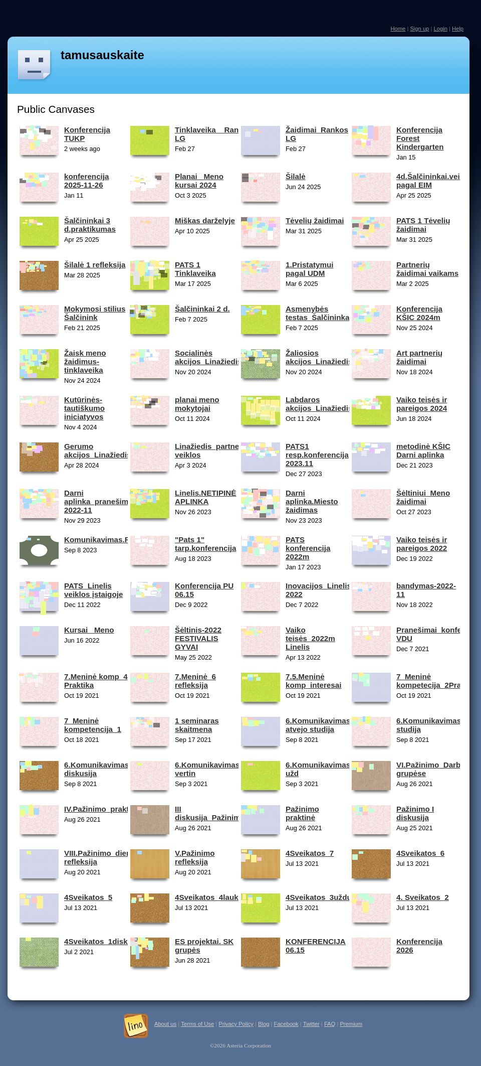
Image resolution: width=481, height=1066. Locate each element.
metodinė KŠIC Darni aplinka (423, 450)
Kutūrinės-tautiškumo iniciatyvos (84, 408)
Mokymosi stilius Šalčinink (94, 313)
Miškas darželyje (205, 220)
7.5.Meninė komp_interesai (313, 680)
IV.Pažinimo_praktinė (102, 809)
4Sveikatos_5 (88, 897)
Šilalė (296, 176)
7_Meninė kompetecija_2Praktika (437, 680)
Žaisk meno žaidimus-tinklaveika (85, 361)
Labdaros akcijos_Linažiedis (319, 403)
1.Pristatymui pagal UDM (309, 268)
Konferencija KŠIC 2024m (419, 313)
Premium (351, 1024)
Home (397, 29)
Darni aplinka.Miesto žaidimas (312, 501)
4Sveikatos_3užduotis (325, 897)
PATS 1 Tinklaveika (195, 268)
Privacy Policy (236, 1024)
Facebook (286, 1024)
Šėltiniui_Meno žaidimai (423, 497)
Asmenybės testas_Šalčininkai (319, 313)
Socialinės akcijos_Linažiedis (208, 357)
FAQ (329, 1024)
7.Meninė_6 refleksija (195, 680)
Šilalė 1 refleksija (94, 264)
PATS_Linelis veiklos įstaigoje (93, 589)
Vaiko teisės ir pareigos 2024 (421, 403)
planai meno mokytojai (197, 403)
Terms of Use (197, 1024)
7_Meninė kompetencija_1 (92, 724)
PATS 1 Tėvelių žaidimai (423, 224)
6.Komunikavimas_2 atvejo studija (322, 724)
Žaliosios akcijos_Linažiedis (319, 357)
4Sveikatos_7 (310, 853)
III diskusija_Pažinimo (210, 813)
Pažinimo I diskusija (415, 813)
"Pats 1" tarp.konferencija (205, 543)
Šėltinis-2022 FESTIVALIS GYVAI (198, 638)
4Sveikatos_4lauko (209, 897)
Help (457, 29)
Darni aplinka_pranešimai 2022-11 (99, 501)
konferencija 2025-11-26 (86, 180)
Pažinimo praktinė (302, 813)
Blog (263, 1024)
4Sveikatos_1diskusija (104, 941)
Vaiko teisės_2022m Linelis (310, 638)
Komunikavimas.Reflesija (110, 539)
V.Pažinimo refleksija (195, 857)
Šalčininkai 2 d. (202, 308)
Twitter (311, 1024)
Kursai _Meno (89, 630)
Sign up (419, 29)
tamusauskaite (102, 55)
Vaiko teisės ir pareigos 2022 (421, 543)
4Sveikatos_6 (420, 853)
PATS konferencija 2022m (308, 548)
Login (440, 29)
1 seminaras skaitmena (197, 724)
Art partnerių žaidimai (419, 357)
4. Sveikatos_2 (422, 897)
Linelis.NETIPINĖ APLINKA (205, 497)
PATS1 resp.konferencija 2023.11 (317, 455)
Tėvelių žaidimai (315, 220)
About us (165, 1024)
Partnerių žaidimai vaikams (427, 268)
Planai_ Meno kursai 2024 (199, 180)
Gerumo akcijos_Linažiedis (97, 450)
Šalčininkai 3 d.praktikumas (90, 224)
